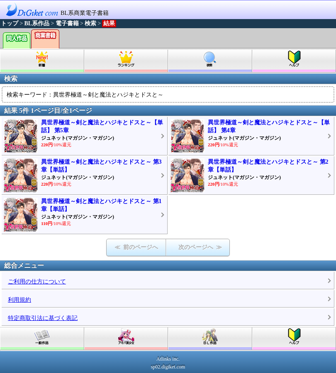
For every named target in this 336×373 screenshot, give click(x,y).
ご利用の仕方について (37, 282)
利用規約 (19, 300)
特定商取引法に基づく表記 (43, 318)
